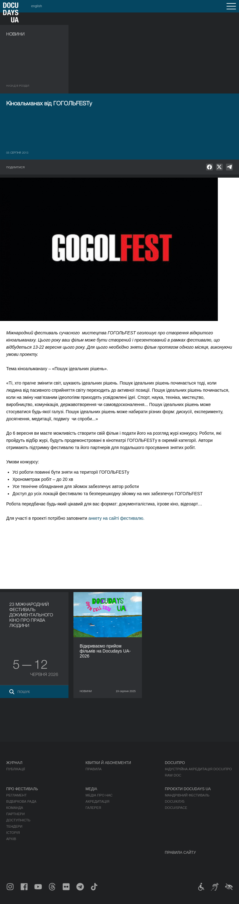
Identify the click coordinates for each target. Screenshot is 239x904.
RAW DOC (173, 775)
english (36, 6)
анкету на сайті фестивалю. (116, 518)
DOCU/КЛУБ (175, 801)
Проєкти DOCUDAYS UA (188, 789)
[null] (209, 167)
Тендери (14, 826)
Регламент (16, 795)
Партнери (15, 814)
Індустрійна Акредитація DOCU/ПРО (198, 769)
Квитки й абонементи (108, 763)
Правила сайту (180, 852)
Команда (14, 808)
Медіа (91, 789)
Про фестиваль (22, 789)
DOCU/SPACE (176, 808)
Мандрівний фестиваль (187, 795)
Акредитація (98, 801)
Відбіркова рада (21, 801)
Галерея (93, 808)
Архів (11, 839)
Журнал (14, 763)
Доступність (18, 820)
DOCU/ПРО (175, 763)
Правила (94, 769)
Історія (13, 833)
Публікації (15, 769)
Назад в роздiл (17, 85)
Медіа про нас (99, 795)
